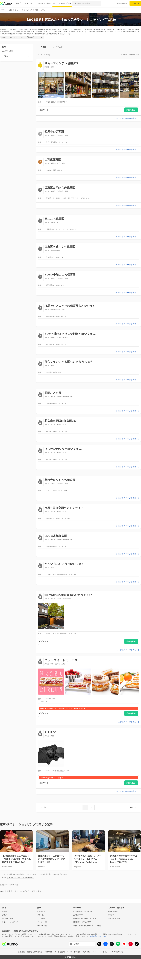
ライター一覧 (42, 922)
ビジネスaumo (78, 915)
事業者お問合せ (113, 911)
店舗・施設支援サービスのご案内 (84, 918)
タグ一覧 (40, 915)
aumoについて (117, 952)
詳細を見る (131, 110)
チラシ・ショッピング (62, 3)
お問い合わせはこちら (98, 936)
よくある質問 (59, 952)
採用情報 (48, 952)
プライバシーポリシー (101, 952)
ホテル (25, 3)
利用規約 (86, 952)
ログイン (135, 3)
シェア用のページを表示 (128, 118)
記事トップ (41, 911)
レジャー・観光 (44, 3)
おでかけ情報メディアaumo (82, 911)
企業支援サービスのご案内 (82, 922)
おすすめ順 (58, 47)
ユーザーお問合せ (74, 952)
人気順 (43, 47)
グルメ (33, 3)
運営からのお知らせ (35, 952)
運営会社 (21, 952)
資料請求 (111, 915)
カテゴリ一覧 (42, 926)
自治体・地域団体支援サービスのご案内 (87, 926)
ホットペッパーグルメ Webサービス (21, 878)
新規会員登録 (121, 3)
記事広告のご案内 (114, 918)
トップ (18, 3)
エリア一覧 (41, 918)
